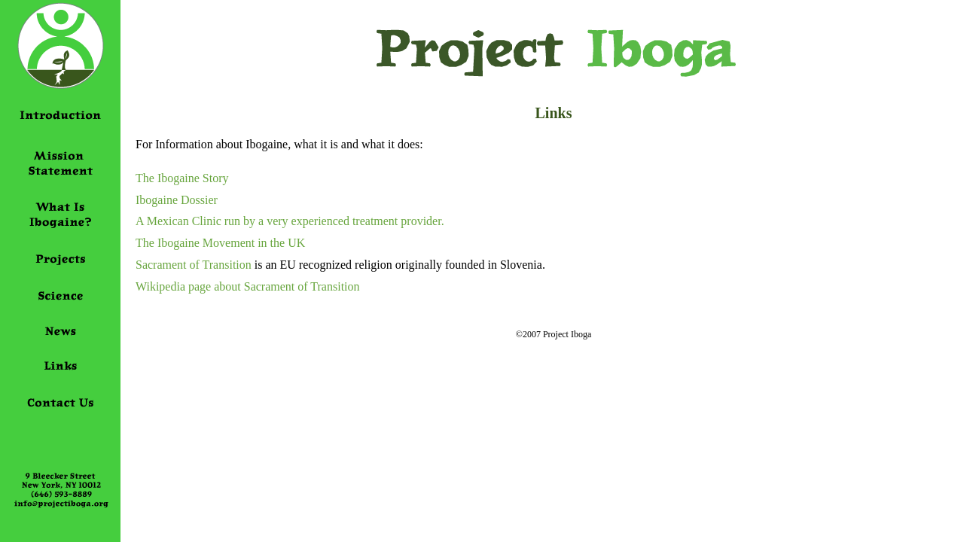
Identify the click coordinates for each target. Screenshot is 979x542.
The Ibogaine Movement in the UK (220, 242)
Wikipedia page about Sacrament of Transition (248, 286)
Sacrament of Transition (194, 264)
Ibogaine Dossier (177, 199)
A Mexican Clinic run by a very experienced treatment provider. (290, 221)
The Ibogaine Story (182, 178)
